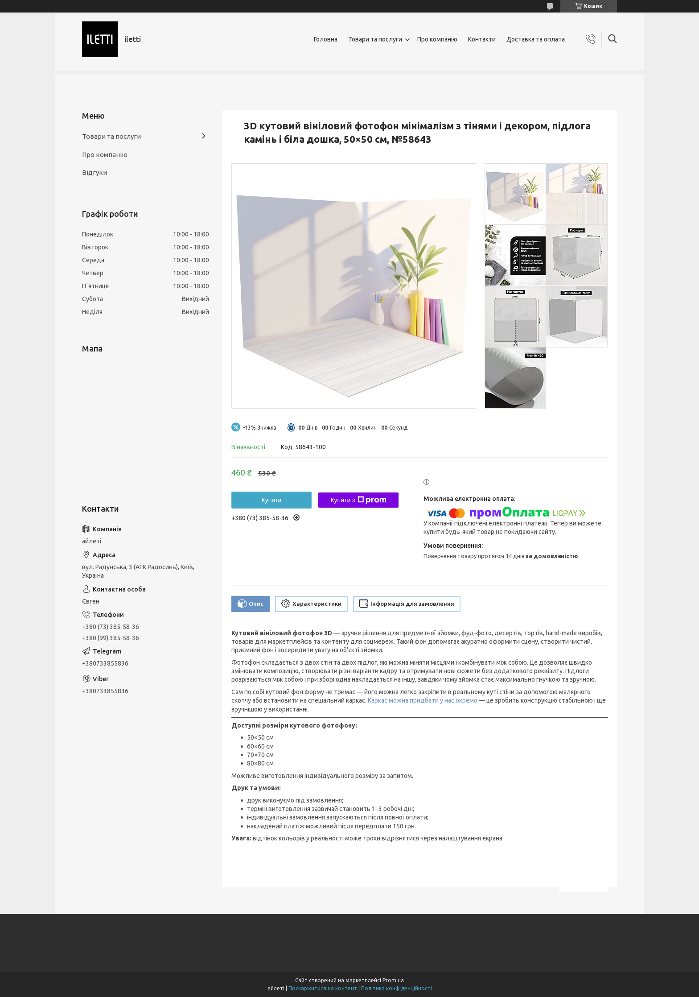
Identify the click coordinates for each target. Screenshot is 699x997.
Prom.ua (393, 980)
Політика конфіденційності (396, 988)
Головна (325, 39)
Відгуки (94, 172)
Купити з (358, 500)
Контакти (482, 39)
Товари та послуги (375, 39)
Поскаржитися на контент (322, 988)
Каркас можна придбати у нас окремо (422, 700)
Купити (272, 500)
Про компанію (437, 39)
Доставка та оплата (535, 39)
